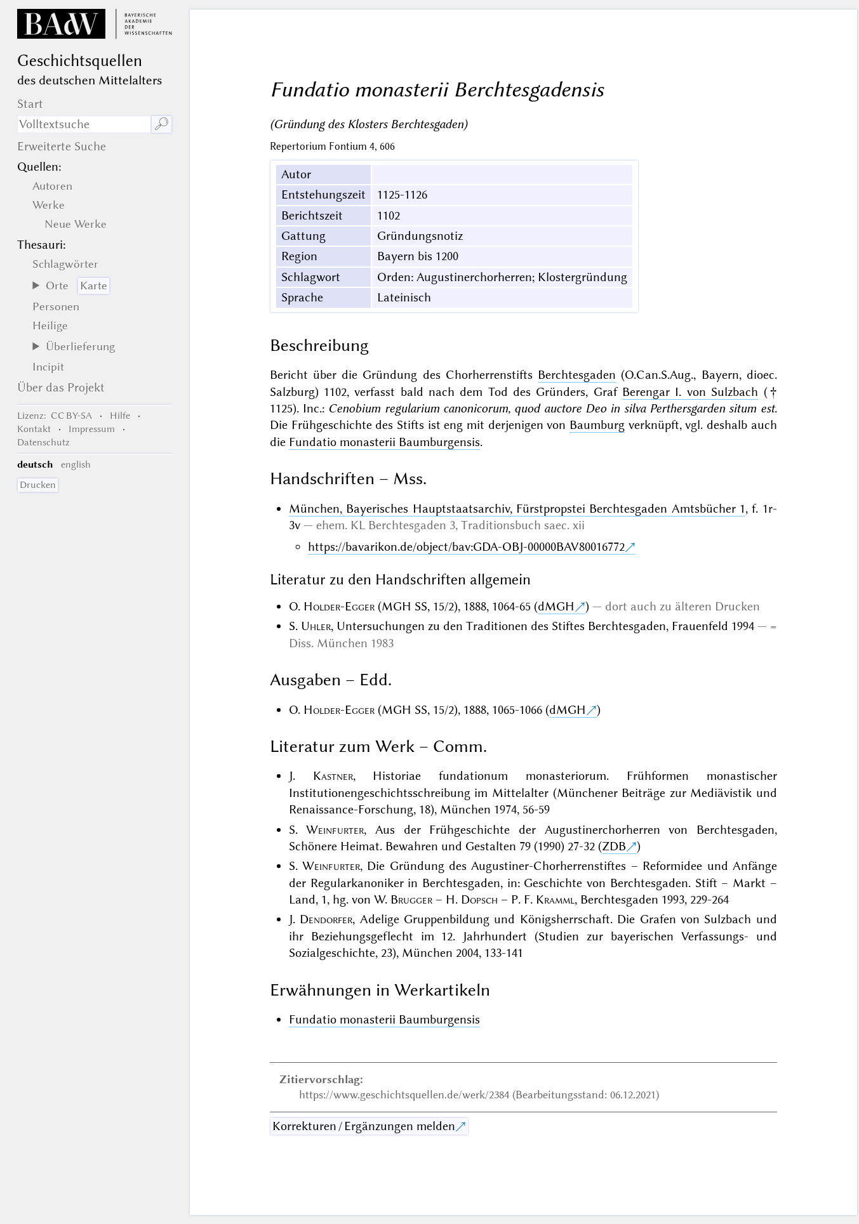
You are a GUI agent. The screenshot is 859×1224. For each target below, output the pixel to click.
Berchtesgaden (577, 374)
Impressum (92, 429)
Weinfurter (335, 829)
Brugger (411, 899)
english (76, 464)
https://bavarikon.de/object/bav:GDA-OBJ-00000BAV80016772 (466, 546)
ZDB (614, 846)
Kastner (333, 775)
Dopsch (479, 899)
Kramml (555, 899)
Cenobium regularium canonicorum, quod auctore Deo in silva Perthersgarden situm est (551, 408)
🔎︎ (162, 124)
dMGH (556, 606)
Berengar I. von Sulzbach (690, 392)
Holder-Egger (339, 606)
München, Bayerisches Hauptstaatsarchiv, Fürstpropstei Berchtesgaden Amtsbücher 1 (517, 508)
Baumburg (597, 425)
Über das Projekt (61, 387)
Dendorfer (326, 919)
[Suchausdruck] (84, 124)
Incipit (48, 367)
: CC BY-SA (54, 415)
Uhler (316, 626)
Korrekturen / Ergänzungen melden (363, 1126)
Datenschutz (43, 442)
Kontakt (34, 429)
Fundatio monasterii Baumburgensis (384, 442)
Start (30, 103)
